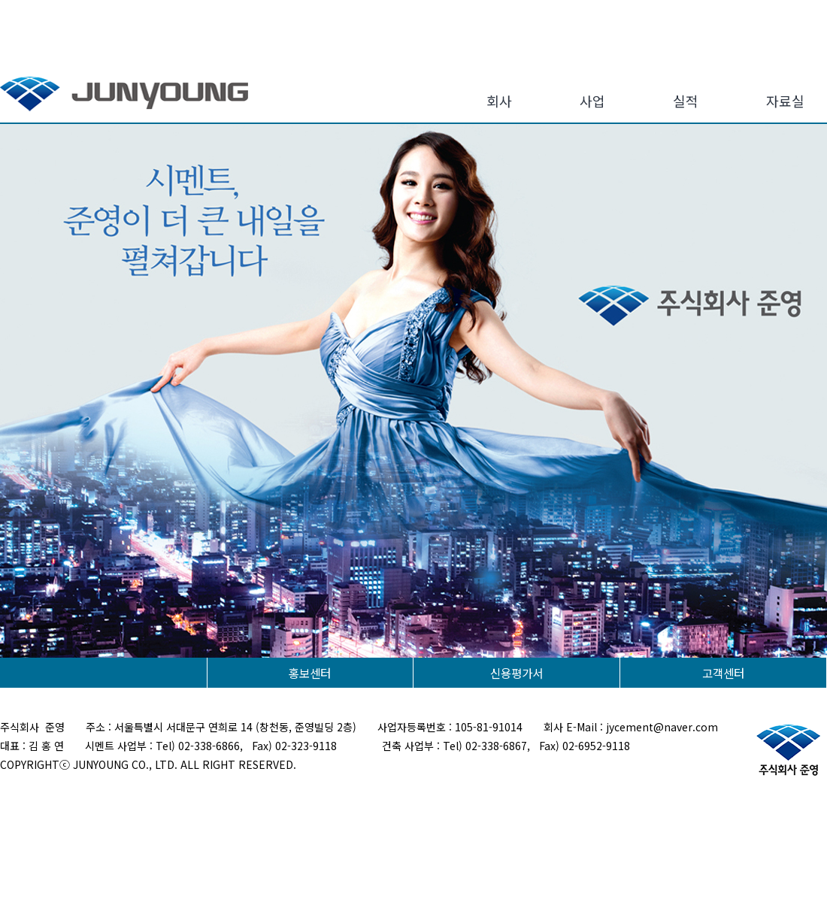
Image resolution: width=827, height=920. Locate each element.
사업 (592, 100)
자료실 (785, 100)
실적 (685, 100)
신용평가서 (516, 672)
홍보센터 (310, 672)
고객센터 (723, 672)
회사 (499, 100)
